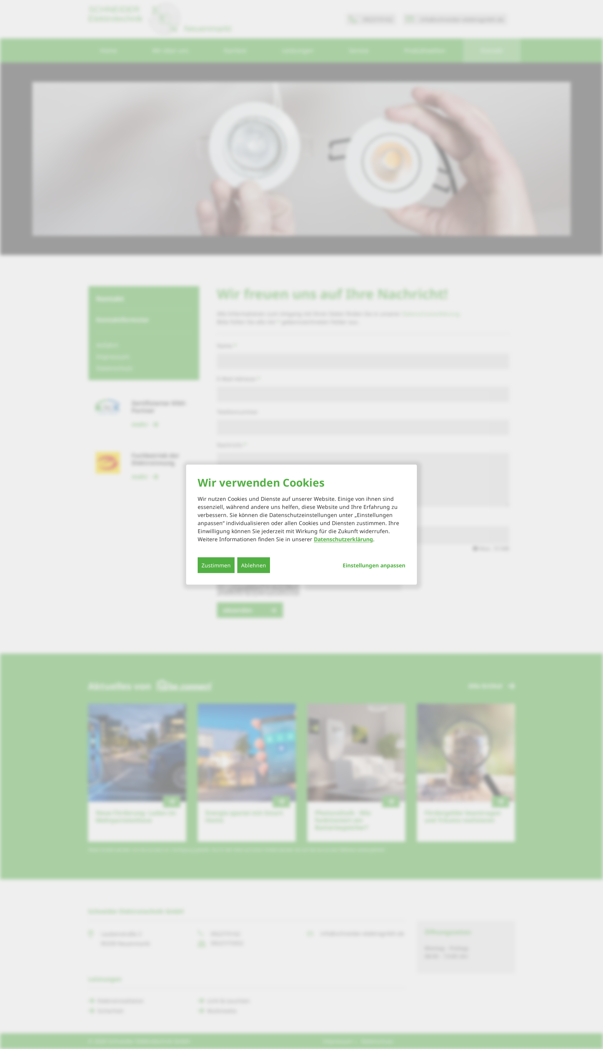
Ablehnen (253, 565)
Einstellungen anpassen (374, 565)
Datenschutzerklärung (343, 539)
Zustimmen (216, 565)
